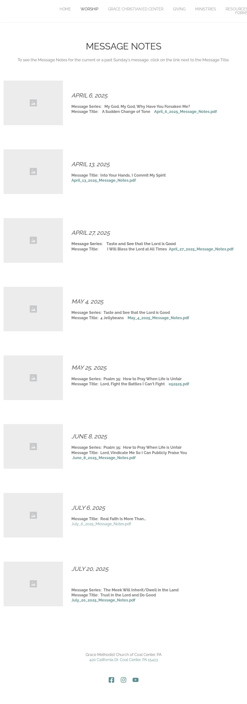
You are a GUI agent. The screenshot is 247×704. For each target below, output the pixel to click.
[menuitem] (65, 9)
